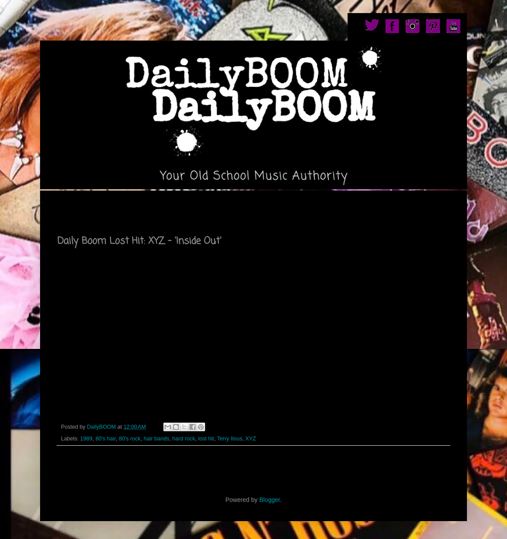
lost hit (206, 439)
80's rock (130, 439)
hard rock (183, 439)
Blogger (269, 499)
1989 (86, 439)
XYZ (250, 439)
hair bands (156, 439)
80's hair (105, 439)
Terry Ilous (229, 439)
